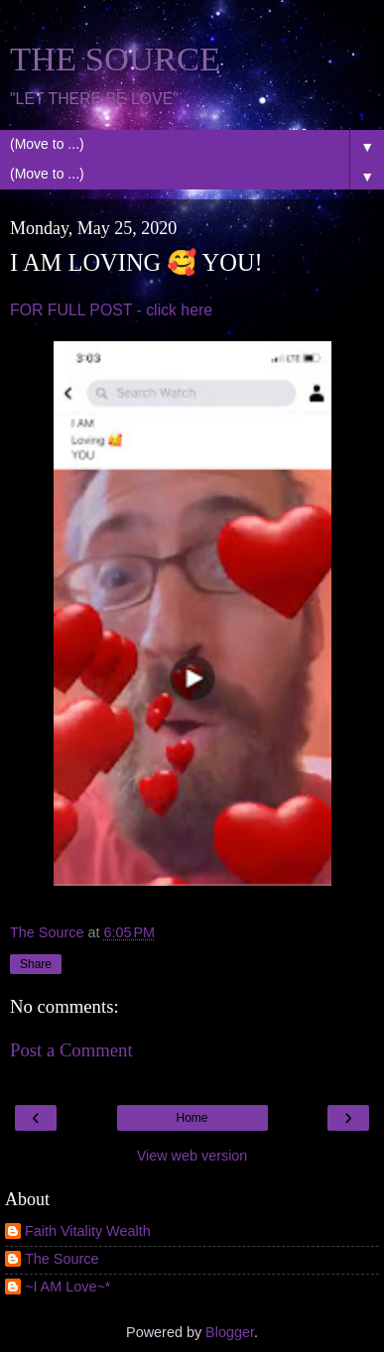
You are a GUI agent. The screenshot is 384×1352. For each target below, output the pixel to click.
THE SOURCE (115, 58)
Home (191, 1118)
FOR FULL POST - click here (111, 310)
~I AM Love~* (67, 1286)
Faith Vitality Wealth (88, 1231)
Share (36, 964)
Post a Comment (71, 1050)
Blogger (229, 1332)
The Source (61, 1259)
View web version (192, 1156)
